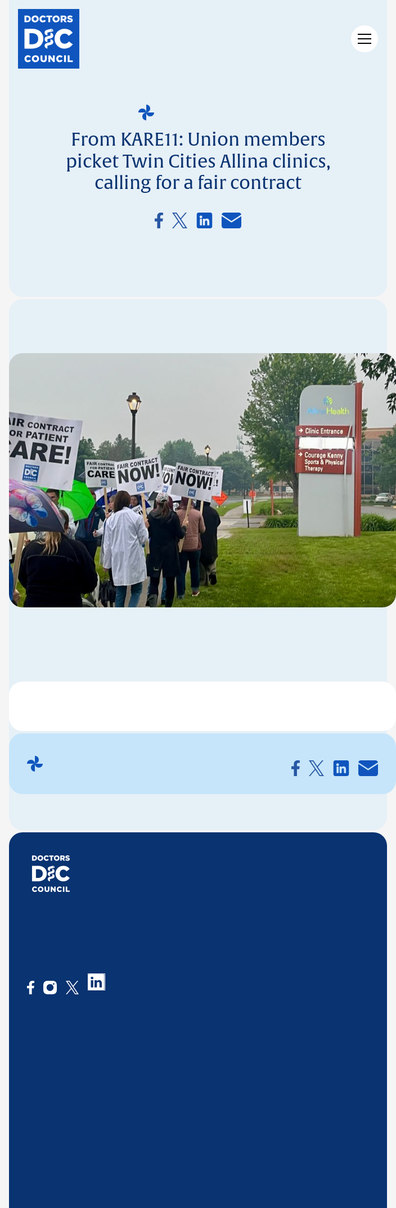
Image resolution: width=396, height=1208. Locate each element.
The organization (62, 1052)
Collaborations (160, 1102)
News (211, 1052)
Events (214, 1070)
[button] (362, 38)
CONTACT (337, 1028)
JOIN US (275, 1028)
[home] (48, 39)
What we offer (158, 1052)
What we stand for (65, 1070)
